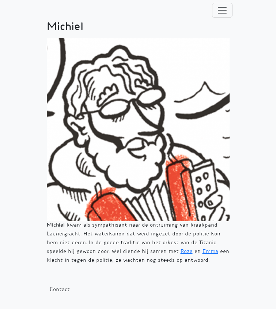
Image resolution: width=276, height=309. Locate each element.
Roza (187, 251)
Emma (210, 251)
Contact (60, 290)
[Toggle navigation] (222, 10)
